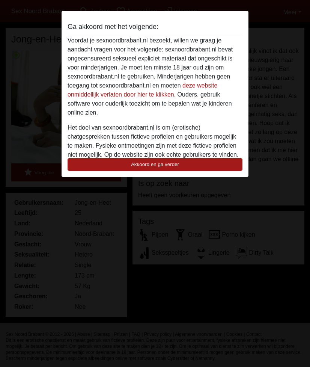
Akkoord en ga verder (155, 164)
